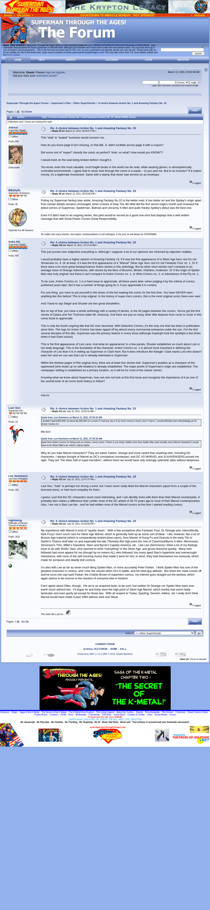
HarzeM (202, 659)
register (60, 72)
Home (18, 60)
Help (42, 60)
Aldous (13, 127)
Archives (88, 649)
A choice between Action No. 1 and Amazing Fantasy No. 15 (132, 103)
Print (195, 110)
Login (148, 60)
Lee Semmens (18, 476)
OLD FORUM (100, 649)
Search (70, 60)
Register (183, 60)
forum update (13, 55)
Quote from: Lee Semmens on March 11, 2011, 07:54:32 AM (71, 417)
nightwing (15, 520)
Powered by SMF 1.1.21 (89, 654)
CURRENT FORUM (105, 644)
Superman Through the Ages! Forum (28, 103)
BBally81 (15, 190)
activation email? (46, 75)
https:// (118, 45)
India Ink (14, 241)
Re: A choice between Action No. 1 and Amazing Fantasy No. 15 (93, 128)
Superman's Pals (61, 103)
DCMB (113, 649)
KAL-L (123, 649)
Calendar (111, 60)
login (48, 72)
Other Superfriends (84, 103)
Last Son (15, 407)
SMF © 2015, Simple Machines (117, 654)
